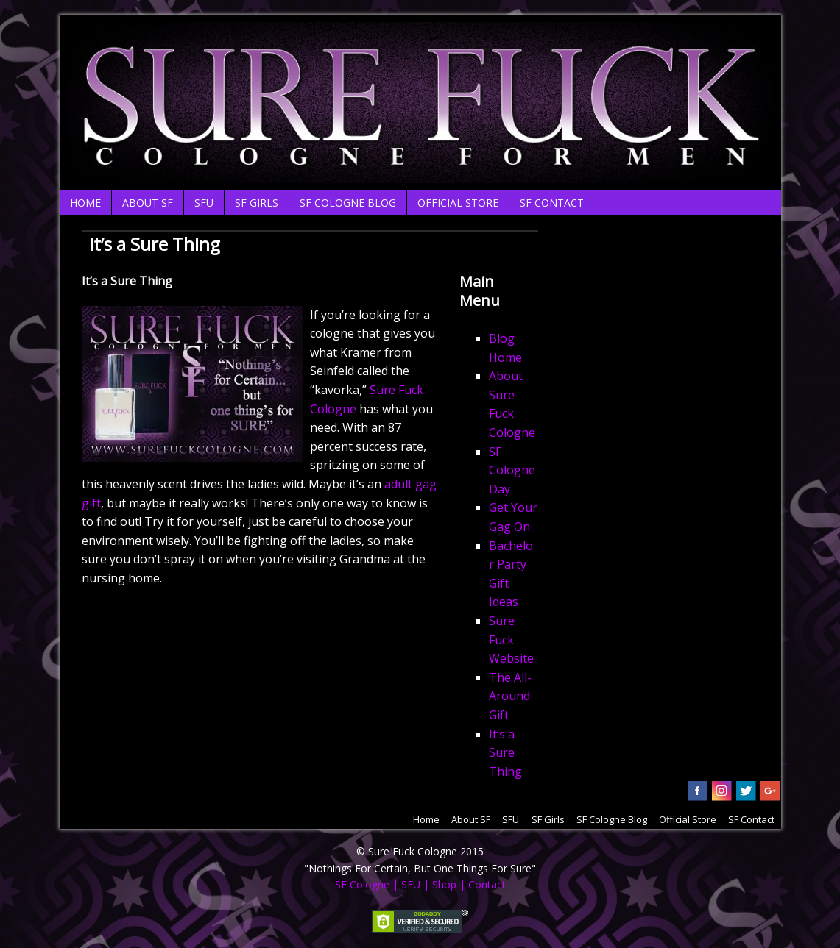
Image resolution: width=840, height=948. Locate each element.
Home (85, 203)
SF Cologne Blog (348, 203)
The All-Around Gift (510, 696)
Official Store (457, 203)
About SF (147, 203)
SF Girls (256, 203)
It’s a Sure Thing (505, 753)
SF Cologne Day (512, 470)
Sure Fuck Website (511, 639)
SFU (203, 203)
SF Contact (552, 203)
